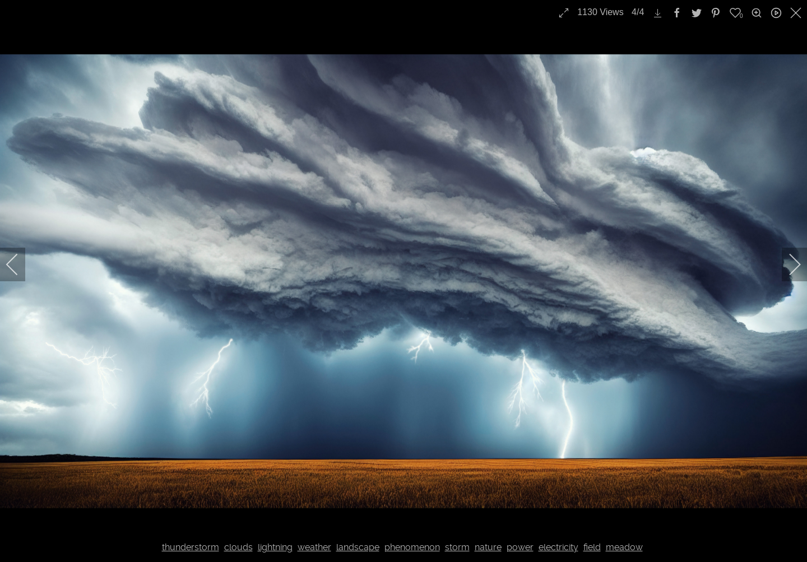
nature (488, 547)
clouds (238, 547)
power (520, 547)
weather (314, 547)
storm (457, 547)
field (592, 547)
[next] (787, 264)
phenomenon (412, 547)
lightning (275, 547)
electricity (558, 547)
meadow (624, 547)
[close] (797, 12)
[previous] (19, 264)
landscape (357, 547)
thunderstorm (190, 547)
